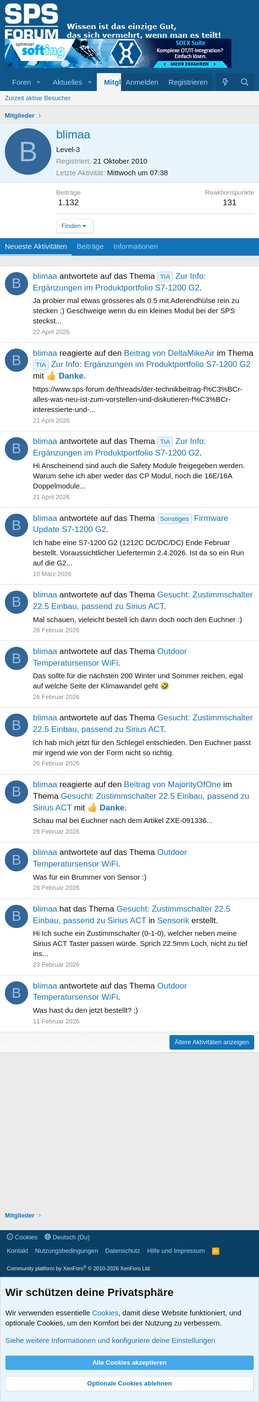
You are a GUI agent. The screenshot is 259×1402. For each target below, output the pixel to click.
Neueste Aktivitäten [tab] (36, 246)
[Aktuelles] (225, 82)
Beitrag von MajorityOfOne (172, 784)
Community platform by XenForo (79, 1268)
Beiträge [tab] (90, 246)
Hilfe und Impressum (176, 1250)
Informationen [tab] (135, 246)
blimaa (45, 276)
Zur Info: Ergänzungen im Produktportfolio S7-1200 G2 (141, 364)
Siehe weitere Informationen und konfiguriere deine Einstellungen (110, 1340)
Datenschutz (122, 1250)
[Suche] (244, 82)
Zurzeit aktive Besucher (38, 98)
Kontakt (17, 1250)
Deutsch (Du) (67, 1237)
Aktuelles (67, 82)
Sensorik (173, 920)
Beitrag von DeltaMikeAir (169, 353)
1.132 (68, 202)
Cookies (22, 1237)
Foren (21, 82)
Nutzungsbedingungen (66, 1250)
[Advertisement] (129, 1133)
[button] (39, 82)
